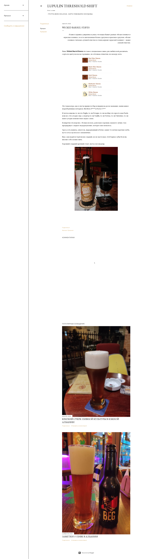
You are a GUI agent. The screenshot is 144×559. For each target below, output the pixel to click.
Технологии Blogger (86, 553)
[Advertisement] (96, 304)
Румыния (43, 32)
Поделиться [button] (44, 24)
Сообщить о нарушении (14, 26)
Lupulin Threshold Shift (72, 6)
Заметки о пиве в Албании (80, 536)
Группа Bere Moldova (56, 14)
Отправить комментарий (79, 426)
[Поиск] (129, 6)
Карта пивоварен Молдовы (80, 14)
